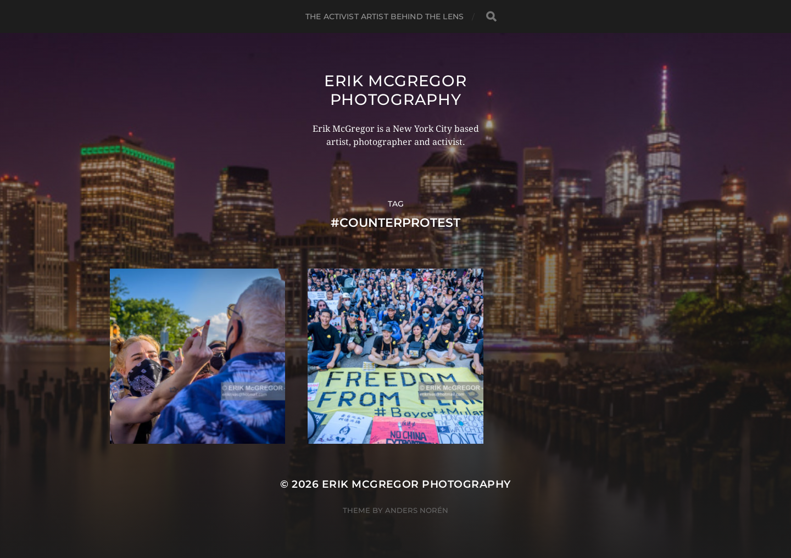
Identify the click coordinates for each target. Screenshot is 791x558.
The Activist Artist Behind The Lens (384, 16)
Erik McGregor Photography (395, 90)
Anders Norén (416, 510)
